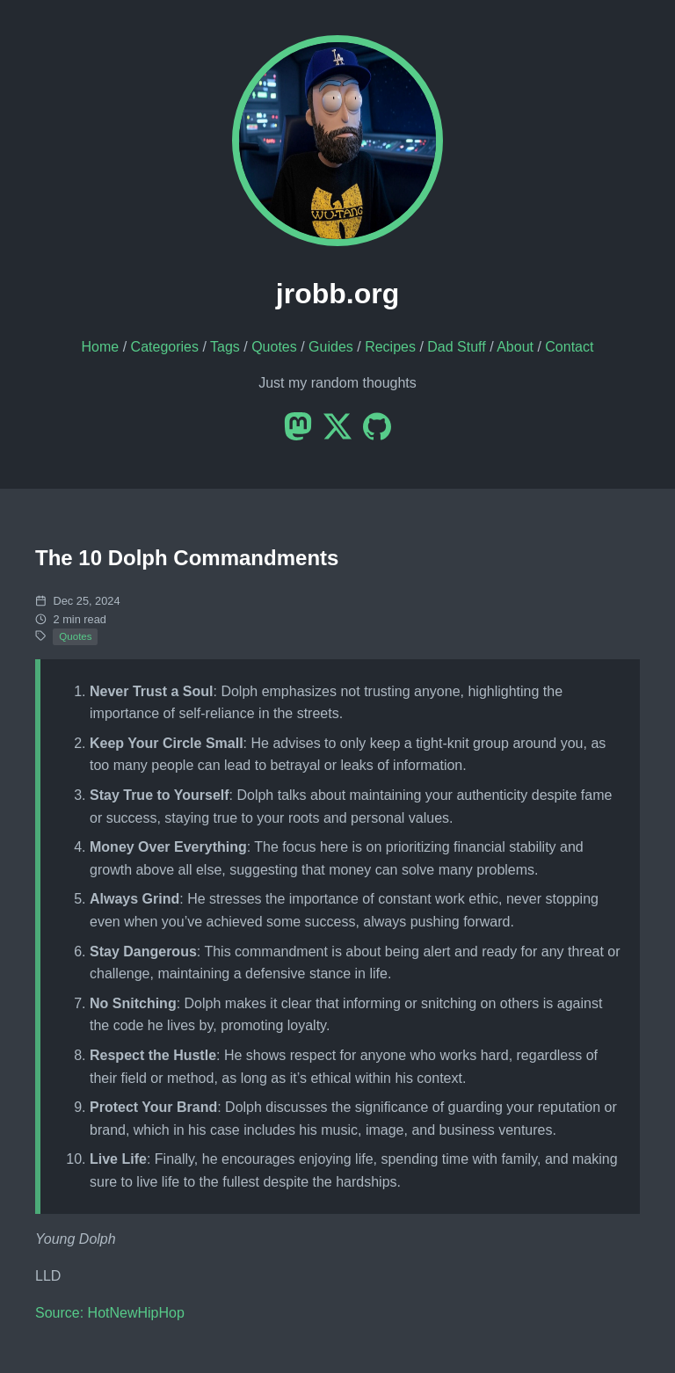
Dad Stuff (456, 346)
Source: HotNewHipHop (110, 1312)
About (515, 346)
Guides (330, 346)
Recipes (390, 346)
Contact (569, 346)
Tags (225, 346)
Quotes (274, 346)
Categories (165, 346)
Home (101, 346)
